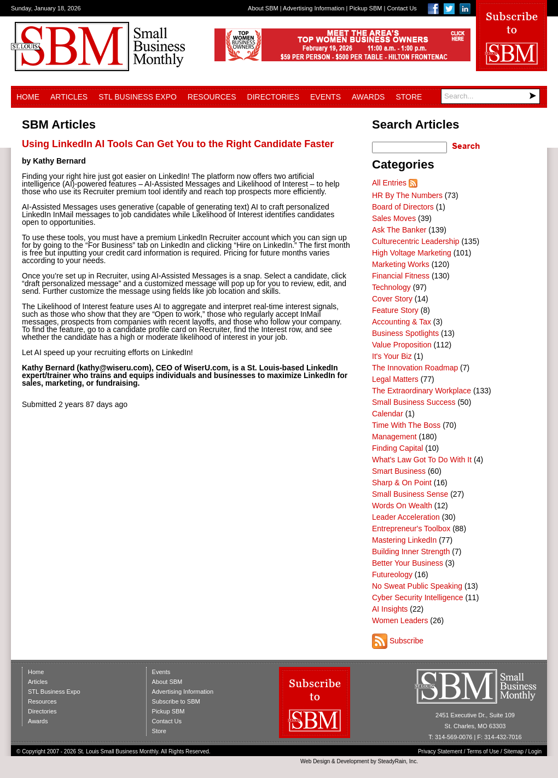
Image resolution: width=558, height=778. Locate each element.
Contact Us (401, 8)
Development (353, 761)
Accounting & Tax (401, 321)
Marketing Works (400, 264)
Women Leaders (400, 620)
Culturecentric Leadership (416, 241)
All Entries (389, 182)
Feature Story (395, 310)
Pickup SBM (366, 8)
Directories (273, 96)
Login (535, 751)
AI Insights (390, 609)
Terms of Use (483, 751)
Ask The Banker (399, 229)
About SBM (263, 8)
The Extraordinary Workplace (421, 390)
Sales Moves (394, 218)
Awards (368, 96)
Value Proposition (402, 344)
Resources (212, 96)
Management (394, 436)
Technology (391, 287)
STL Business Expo (137, 96)
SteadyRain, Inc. (398, 761)
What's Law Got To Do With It (422, 459)
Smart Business (399, 471)
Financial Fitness (400, 275)
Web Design (315, 761)
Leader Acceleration (406, 517)
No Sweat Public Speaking (417, 586)
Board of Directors (403, 206)
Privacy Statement (440, 751)
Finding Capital (397, 448)
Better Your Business (407, 563)
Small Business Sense (410, 494)
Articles (69, 96)
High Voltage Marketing (411, 252)
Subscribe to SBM (176, 701)
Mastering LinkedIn (404, 540)
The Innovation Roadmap (415, 367)
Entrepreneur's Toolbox (411, 528)
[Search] (490, 96)
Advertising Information (314, 8)
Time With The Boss (406, 425)
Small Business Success (414, 402)
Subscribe (406, 640)
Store (409, 96)
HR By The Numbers (407, 195)
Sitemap (514, 751)
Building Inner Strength (411, 551)
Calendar (387, 413)
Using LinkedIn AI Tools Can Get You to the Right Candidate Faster (178, 143)
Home (27, 96)
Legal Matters (395, 379)
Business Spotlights (405, 333)
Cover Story (392, 298)
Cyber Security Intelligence (417, 597)
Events (325, 96)
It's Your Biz (392, 356)
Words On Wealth (402, 505)
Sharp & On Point (402, 482)
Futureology (392, 574)
